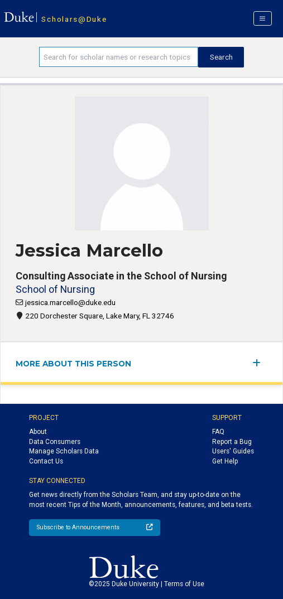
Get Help (225, 461)
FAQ (218, 432)
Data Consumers (54, 442)
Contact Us (46, 461)
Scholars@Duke (74, 19)
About (38, 432)
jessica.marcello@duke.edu (70, 302)
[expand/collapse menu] (259, 363)
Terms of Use (184, 584)
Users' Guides (233, 451)
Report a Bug (232, 442)
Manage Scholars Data (64, 451)
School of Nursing (55, 289)
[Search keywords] (118, 57)
